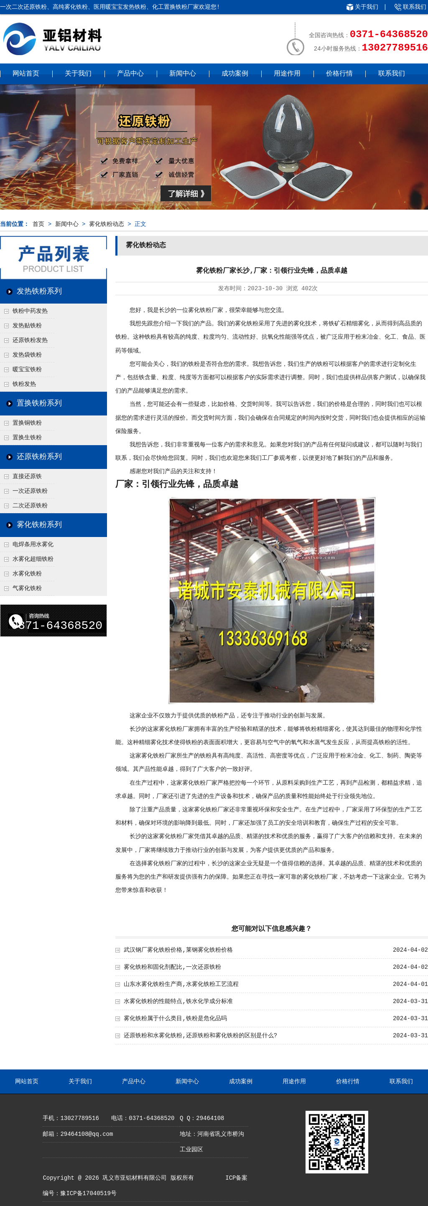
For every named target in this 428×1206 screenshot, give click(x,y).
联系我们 (414, 7)
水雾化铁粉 (27, 573)
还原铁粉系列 (39, 457)
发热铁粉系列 (39, 291)
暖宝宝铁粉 (27, 369)
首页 (38, 224)
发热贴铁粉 (27, 325)
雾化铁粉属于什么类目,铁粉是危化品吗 (175, 1018)
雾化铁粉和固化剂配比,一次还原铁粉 (172, 967)
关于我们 (366, 7)
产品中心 (130, 74)
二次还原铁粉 (30, 505)
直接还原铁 (27, 476)
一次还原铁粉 (30, 491)
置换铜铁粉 (27, 423)
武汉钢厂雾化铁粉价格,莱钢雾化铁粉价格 (178, 950)
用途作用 (287, 74)
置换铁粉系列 (39, 403)
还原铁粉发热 (30, 340)
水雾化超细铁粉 (33, 559)
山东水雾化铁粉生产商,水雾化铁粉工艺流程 (181, 984)
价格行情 (339, 74)
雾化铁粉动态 (106, 224)
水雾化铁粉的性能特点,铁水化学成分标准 (178, 1001)
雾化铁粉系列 (39, 525)
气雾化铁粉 (27, 588)
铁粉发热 (24, 384)
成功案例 (235, 74)
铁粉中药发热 (30, 311)
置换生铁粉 (27, 437)
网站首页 (26, 74)
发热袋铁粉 (27, 355)
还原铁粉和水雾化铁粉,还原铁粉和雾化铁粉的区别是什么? (200, 1035)
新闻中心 (182, 74)
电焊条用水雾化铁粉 (27, 546)
